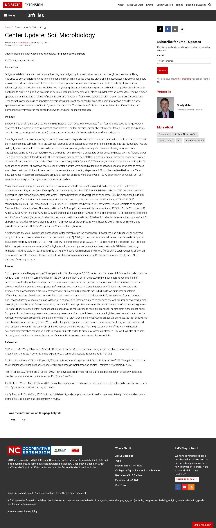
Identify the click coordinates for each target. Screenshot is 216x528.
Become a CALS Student (128, 475)
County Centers (165, 4)
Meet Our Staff (135, 4)
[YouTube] (185, 487)
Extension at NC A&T (126, 480)
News (8, 27)
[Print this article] (182, 29)
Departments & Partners (128, 465)
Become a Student (196, 4)
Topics (179, 4)
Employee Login (202, 524)
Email (160, 55)
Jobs (118, 460)
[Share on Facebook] (168, 29)
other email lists (183, 79)
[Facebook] (178, 487)
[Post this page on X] (160, 29)
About (121, 4)
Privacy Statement (76, 493)
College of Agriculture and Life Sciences (138, 470)
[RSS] (191, 487)
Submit (162, 70)
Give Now (120, 485)
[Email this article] (175, 29)
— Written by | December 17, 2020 (26, 42)
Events (149, 4)
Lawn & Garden (166, 140)
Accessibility (30, 511)
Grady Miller (22, 42)
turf (179, 140)
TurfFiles (34, 15)
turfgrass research (195, 140)
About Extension (124, 455)
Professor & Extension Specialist (190, 110)
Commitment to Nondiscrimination (36, 493)
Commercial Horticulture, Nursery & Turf (178, 134)
